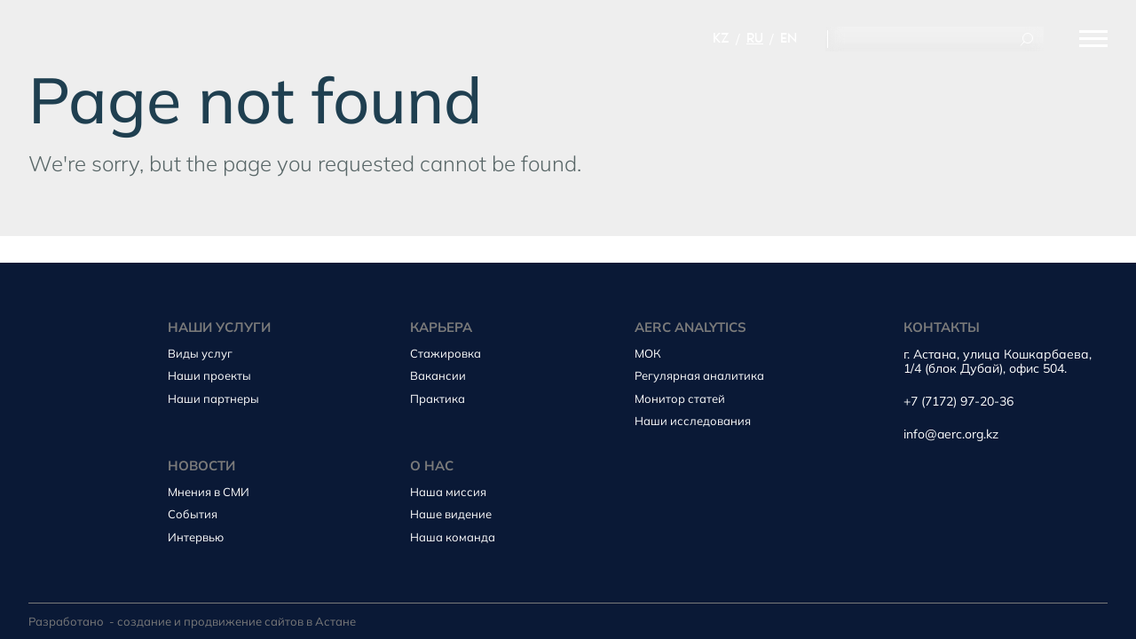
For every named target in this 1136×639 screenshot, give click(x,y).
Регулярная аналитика (699, 375)
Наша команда (452, 537)
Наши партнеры (213, 398)
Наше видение (451, 514)
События (192, 514)
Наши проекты (209, 375)
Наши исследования (693, 421)
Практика (437, 398)
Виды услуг (200, 353)
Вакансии (438, 375)
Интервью (196, 537)
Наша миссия (448, 492)
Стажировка (445, 353)
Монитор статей (680, 398)
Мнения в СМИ (208, 492)
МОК (648, 353)
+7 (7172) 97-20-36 (958, 401)
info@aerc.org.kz (950, 434)
